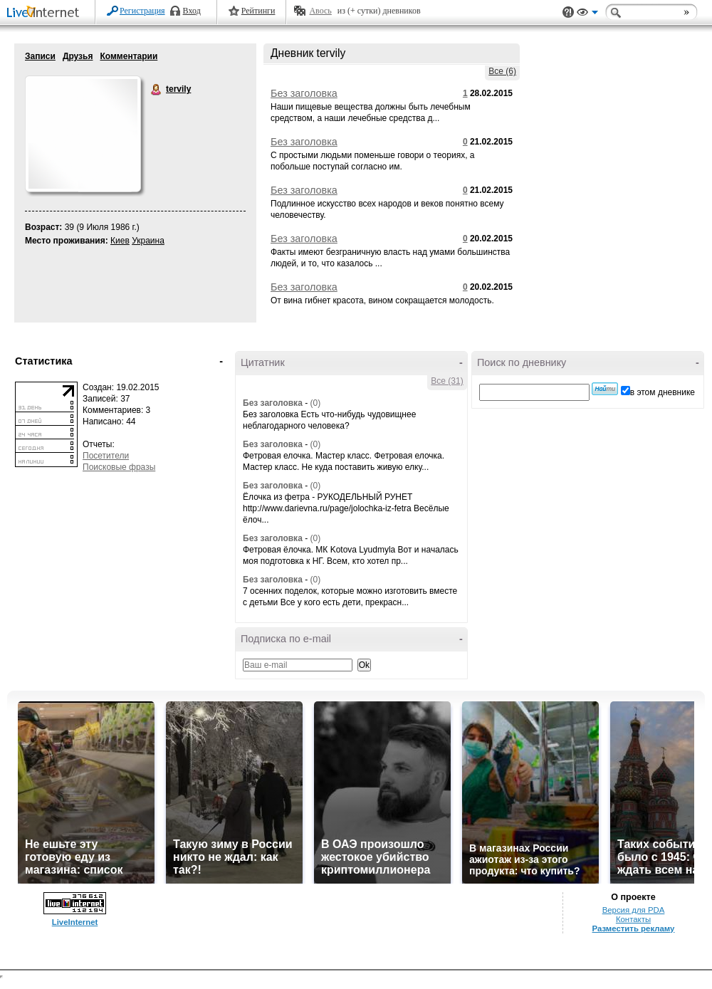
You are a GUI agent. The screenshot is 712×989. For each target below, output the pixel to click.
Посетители (106, 456)
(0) (315, 403)
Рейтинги (258, 11)
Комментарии (128, 56)
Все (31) (447, 381)
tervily (156, 89)
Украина (148, 241)
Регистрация (142, 11)
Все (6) (502, 71)
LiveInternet (45, 13)
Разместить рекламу (633, 928)
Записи (40, 56)
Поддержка (568, 12)
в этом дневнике (662, 392)
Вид (587, 14)
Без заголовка (304, 93)
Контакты (633, 919)
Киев (120, 241)
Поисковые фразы (119, 467)
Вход (192, 11)
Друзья (78, 56)
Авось (320, 11)
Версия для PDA (633, 910)
